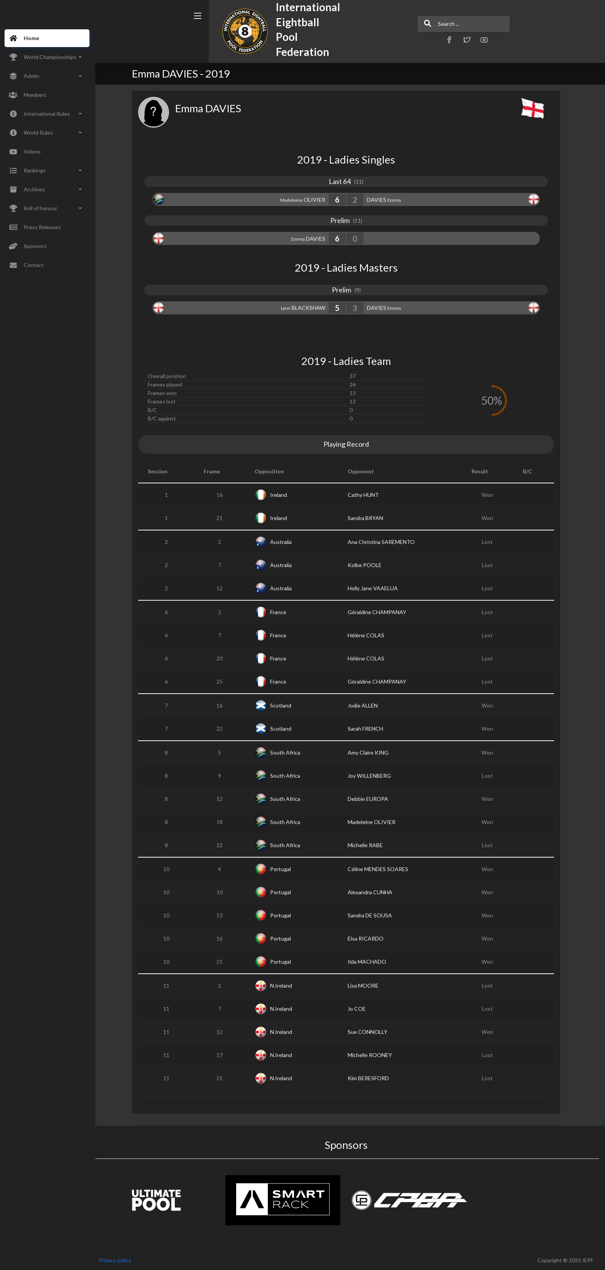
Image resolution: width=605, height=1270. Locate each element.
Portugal (285, 869)
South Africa (290, 752)
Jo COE (361, 1008)
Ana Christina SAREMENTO (385, 542)
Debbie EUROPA (372, 798)
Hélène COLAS (370, 635)
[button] (393, 39)
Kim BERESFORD (372, 1078)
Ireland (283, 494)
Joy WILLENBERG (373, 775)
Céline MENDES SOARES (382, 869)
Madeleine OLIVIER (376, 822)
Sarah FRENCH (369, 728)
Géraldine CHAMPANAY (381, 612)
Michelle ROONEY (374, 1055)
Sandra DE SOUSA (374, 915)
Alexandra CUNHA (374, 892)
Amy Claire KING (372, 752)
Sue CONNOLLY (372, 1031)
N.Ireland (286, 985)
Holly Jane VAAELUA (377, 588)
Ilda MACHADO (371, 961)
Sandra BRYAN (369, 518)
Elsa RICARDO (370, 938)
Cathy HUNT (367, 494)
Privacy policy (124, 1260)
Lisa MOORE (367, 985)
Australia (285, 542)
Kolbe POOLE (369, 565)
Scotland (285, 705)
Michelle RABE (369, 845)
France (283, 612)
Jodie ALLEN (367, 705)
